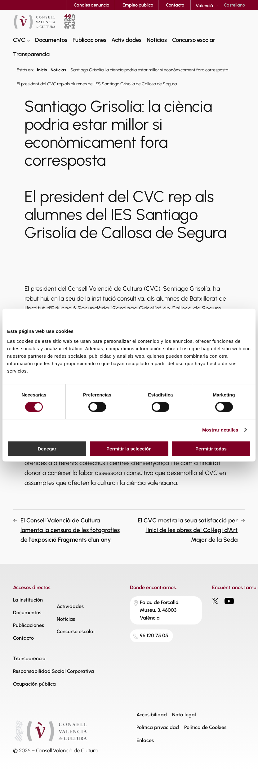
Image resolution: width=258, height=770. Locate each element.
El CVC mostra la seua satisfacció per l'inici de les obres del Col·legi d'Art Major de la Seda (188, 530)
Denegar (47, 448)
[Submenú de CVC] (28, 40)
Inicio (42, 70)
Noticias (58, 70)
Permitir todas (211, 448)
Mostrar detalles (220, 429)
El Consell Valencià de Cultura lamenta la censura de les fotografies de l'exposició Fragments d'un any (70, 530)
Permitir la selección (129, 448)
